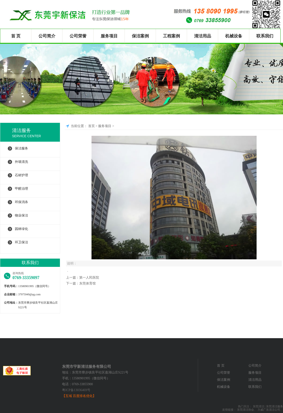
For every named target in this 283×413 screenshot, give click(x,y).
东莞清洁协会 (245, 409)
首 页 (16, 36)
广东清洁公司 (271, 409)
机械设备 (233, 36)
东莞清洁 (258, 406)
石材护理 (21, 175)
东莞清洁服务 (274, 406)
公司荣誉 (78, 36)
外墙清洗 (21, 162)
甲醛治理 (21, 188)
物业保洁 (21, 215)
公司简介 (46, 36)
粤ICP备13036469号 (76, 390)
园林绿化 (21, 229)
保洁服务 (21, 148)
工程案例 (171, 36)
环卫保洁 (21, 242)
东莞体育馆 (87, 283)
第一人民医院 (89, 277)
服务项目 (109, 36)
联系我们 (264, 36)
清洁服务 (36, 133)
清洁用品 (202, 36)
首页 (91, 126)
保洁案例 (140, 36)
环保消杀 (21, 202)
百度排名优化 (83, 396)
